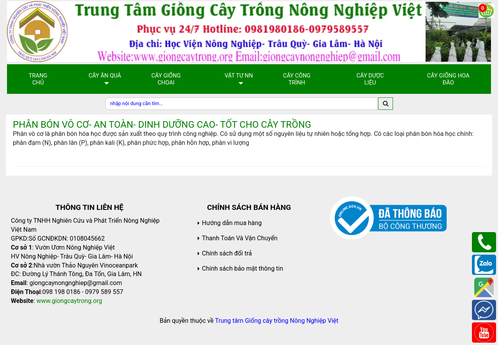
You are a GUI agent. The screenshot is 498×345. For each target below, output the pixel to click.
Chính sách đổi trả (227, 253)
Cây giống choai (166, 79)
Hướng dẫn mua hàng (232, 223)
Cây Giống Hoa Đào (448, 79)
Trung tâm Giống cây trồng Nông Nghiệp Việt (276, 320)
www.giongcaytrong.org (69, 301)
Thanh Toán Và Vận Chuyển (239, 238)
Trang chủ (38, 79)
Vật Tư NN (238, 75)
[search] (385, 103)
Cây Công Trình (296, 79)
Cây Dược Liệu (370, 79)
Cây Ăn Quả (105, 75)
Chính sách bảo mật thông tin (242, 268)
